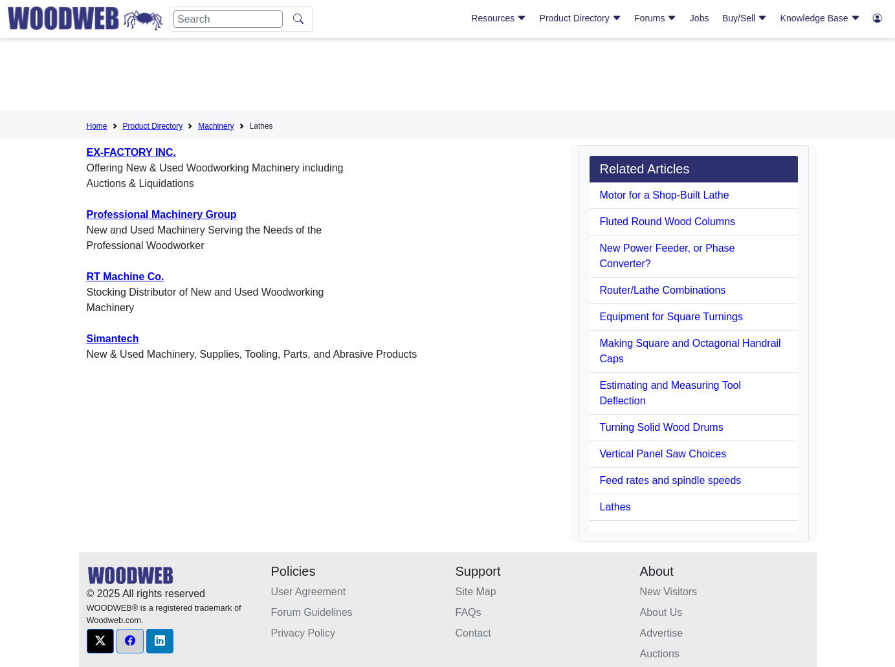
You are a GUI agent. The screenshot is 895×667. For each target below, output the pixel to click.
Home (97, 126)
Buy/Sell (744, 18)
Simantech (113, 338)
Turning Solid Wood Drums (662, 427)
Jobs (699, 18)
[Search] (228, 19)
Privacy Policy (303, 633)
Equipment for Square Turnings (671, 316)
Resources (498, 18)
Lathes (615, 506)
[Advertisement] (447, 77)
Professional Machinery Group (162, 214)
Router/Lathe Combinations (663, 290)
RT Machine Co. (125, 276)
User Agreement (308, 591)
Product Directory (580, 18)
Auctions (660, 653)
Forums (655, 18)
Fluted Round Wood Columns (668, 221)
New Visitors (669, 591)
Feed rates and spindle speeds (671, 480)
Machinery (216, 126)
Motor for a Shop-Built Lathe (664, 195)
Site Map (476, 591)
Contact (473, 633)
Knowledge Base (820, 18)
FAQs (468, 612)
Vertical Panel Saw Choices (663, 453)
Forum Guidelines (312, 612)
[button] (100, 641)
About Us (661, 612)
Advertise (661, 633)
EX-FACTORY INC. (131, 152)
